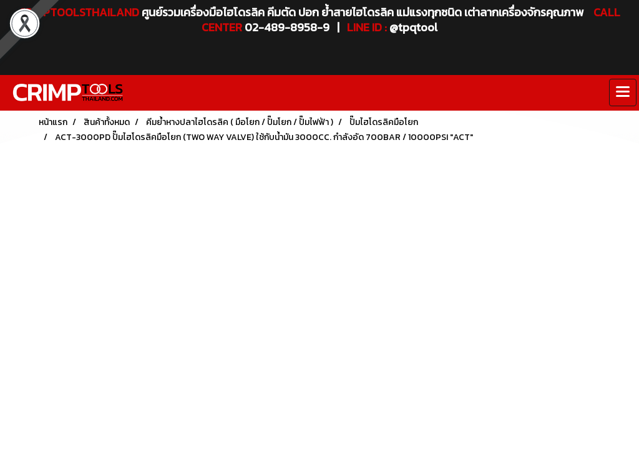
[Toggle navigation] (623, 92)
